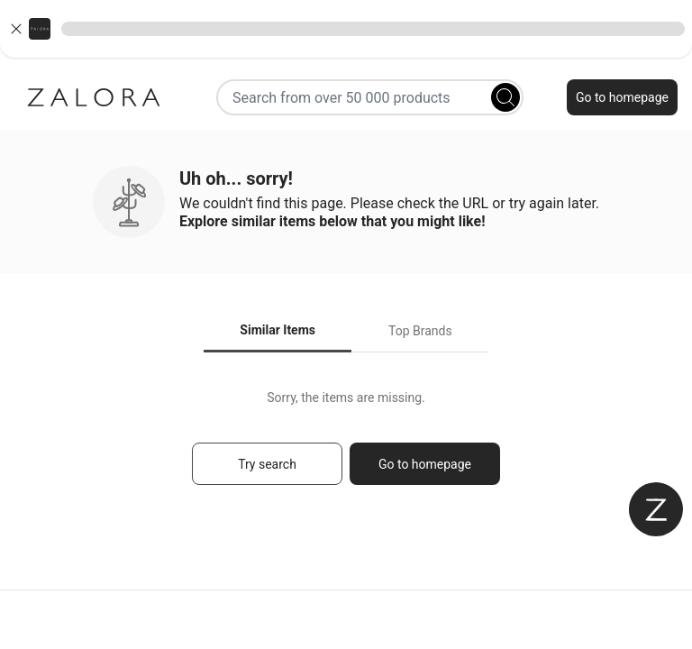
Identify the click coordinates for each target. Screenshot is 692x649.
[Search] (505, 97)
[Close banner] (16, 29)
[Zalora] (93, 97)
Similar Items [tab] (277, 330)
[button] (346, 29)
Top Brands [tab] (420, 331)
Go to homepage (622, 97)
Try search (267, 464)
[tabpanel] (346, 445)
